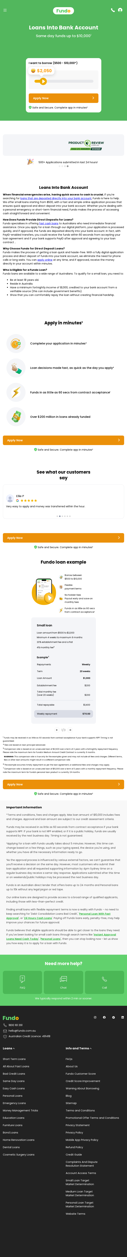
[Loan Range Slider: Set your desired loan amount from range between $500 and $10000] (63, 81)
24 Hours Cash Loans (38, 918)
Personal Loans (51, 939)
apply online (44, 260)
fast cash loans (48, 223)
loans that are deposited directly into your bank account (55, 198)
